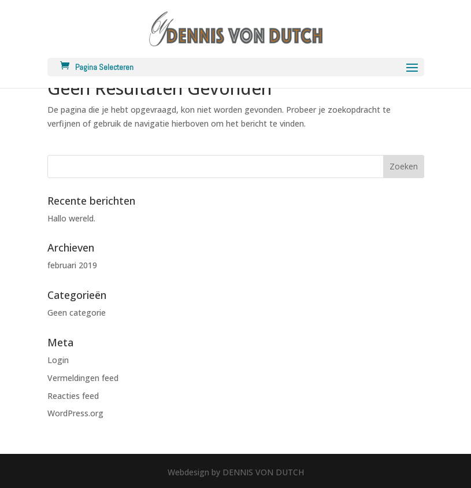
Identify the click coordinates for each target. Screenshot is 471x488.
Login (58, 359)
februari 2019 (72, 265)
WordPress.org (75, 413)
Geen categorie (76, 312)
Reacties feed (73, 395)
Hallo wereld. (71, 218)
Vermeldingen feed (82, 377)
